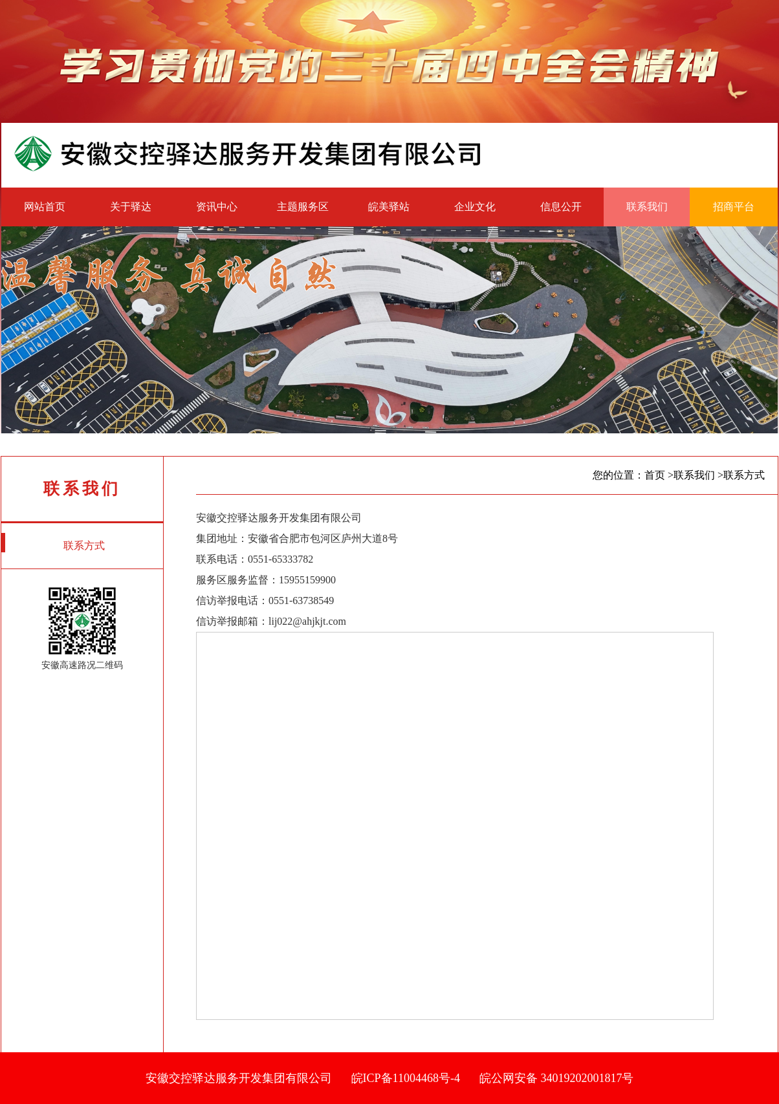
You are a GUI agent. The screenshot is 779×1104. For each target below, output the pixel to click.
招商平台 (733, 206)
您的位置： (618, 475)
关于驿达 (130, 206)
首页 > (659, 475)
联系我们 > (698, 475)
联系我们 (647, 206)
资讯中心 (216, 206)
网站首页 (44, 206)
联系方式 (53, 542)
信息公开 (561, 206)
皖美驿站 (389, 206)
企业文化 (475, 206)
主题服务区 (303, 206)
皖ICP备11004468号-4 (405, 1078)
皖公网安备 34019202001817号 (556, 1078)
